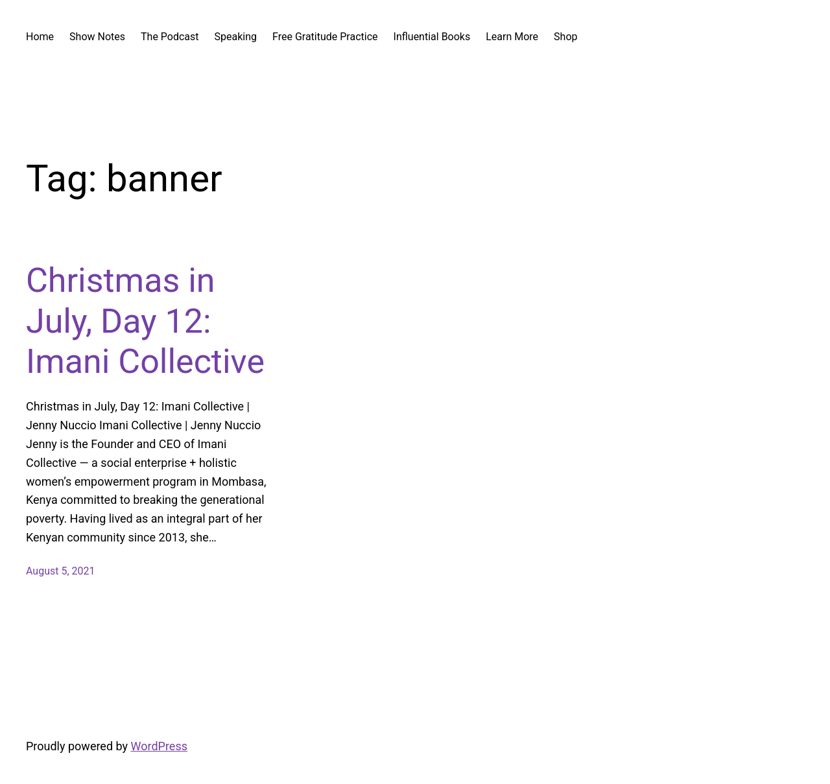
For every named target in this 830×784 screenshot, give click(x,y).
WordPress (159, 746)
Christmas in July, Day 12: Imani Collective (145, 321)
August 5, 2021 (60, 571)
